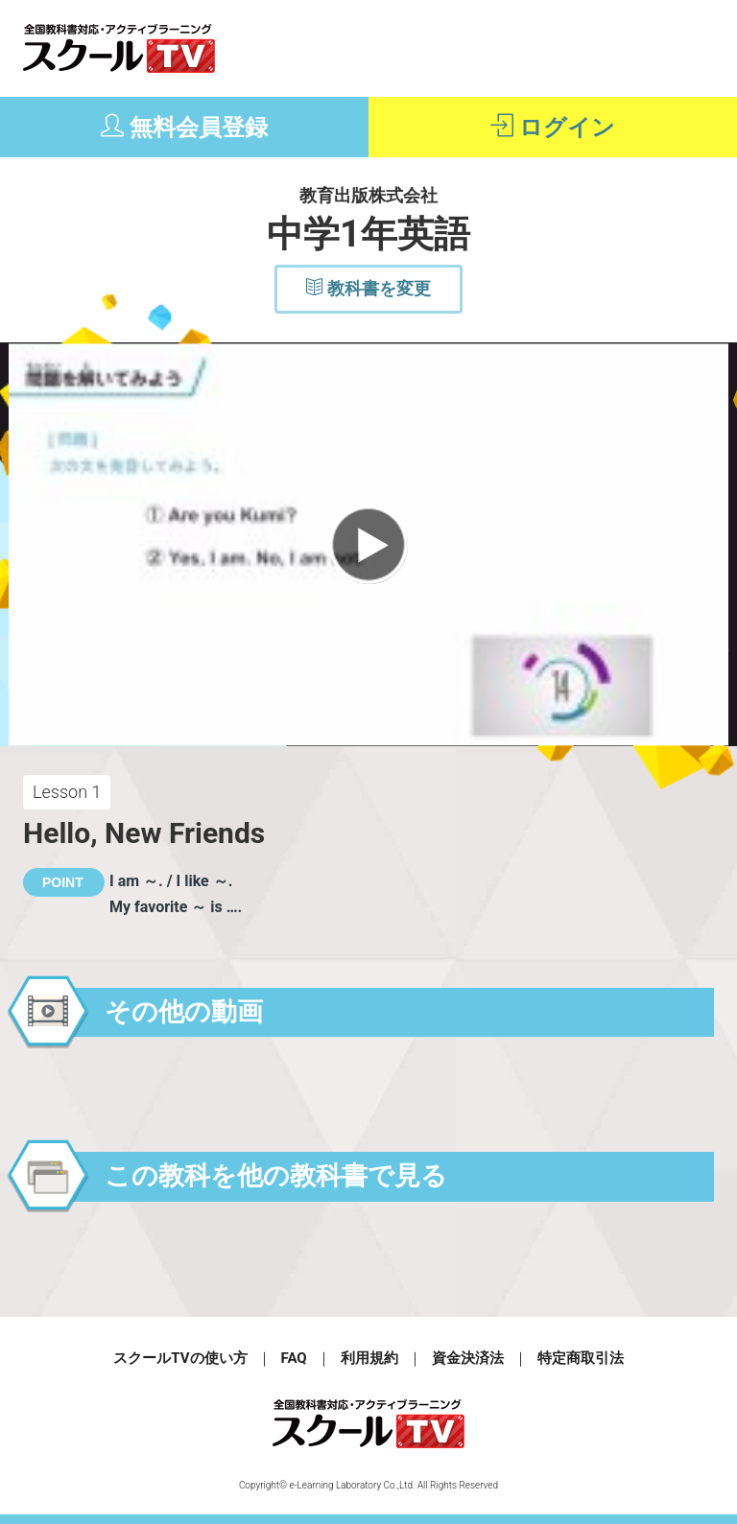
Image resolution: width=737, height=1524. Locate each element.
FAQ (294, 1358)
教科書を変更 (368, 288)
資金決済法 (468, 1358)
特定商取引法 (580, 1358)
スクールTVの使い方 (180, 1358)
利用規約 (369, 1358)
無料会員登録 (184, 127)
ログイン (552, 127)
